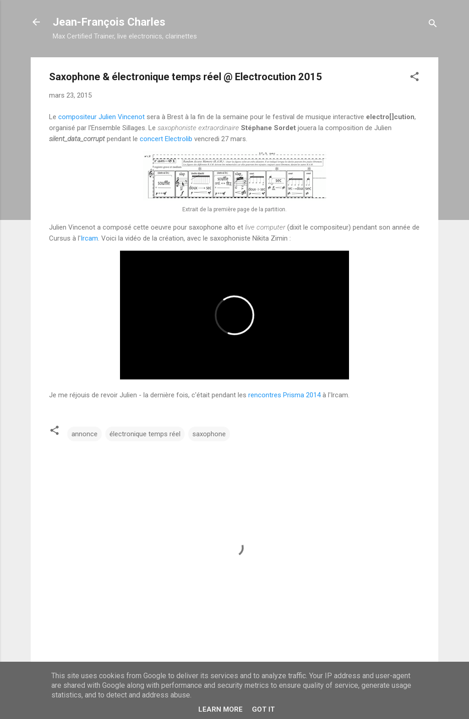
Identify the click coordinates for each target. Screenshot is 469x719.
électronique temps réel (144, 434)
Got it (263, 709)
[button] (414, 78)
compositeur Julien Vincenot (101, 117)
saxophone (209, 434)
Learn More (220, 709)
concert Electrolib (166, 139)
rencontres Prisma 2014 (284, 395)
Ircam (89, 238)
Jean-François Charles (109, 22)
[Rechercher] (432, 25)
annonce (84, 434)
